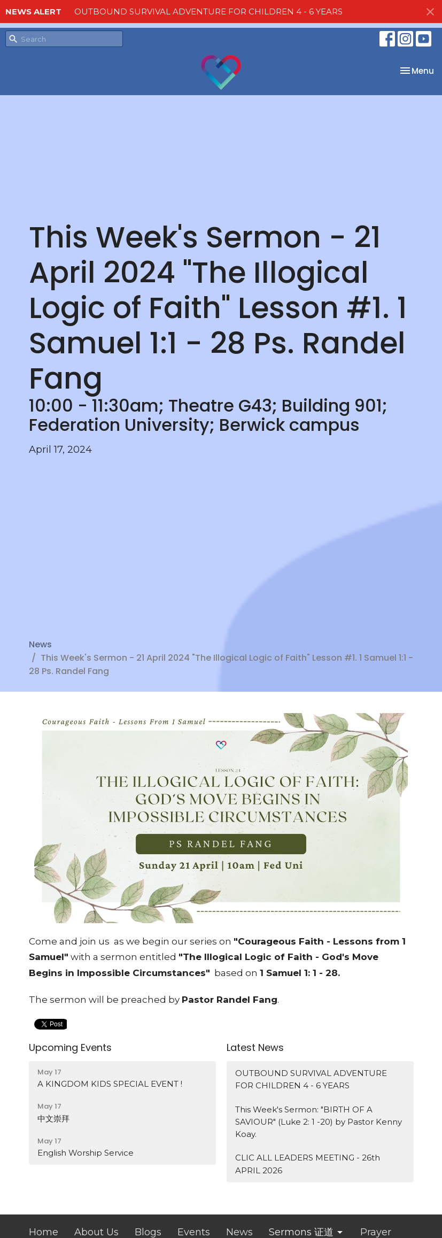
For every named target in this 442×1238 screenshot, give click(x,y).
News (40, 644)
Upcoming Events (70, 1047)
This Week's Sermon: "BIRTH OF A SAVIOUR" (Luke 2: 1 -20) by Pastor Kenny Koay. (318, 1122)
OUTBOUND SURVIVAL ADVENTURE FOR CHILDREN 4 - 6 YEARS (208, 11)
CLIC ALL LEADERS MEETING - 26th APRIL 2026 (307, 1163)
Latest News (255, 1047)
